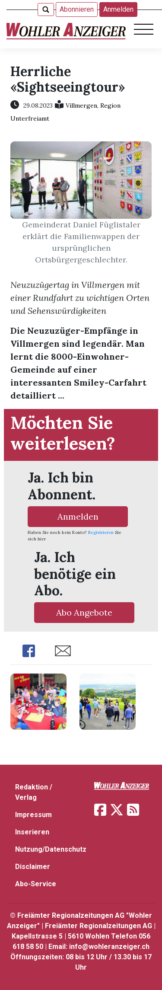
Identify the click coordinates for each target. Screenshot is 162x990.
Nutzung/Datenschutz (50, 849)
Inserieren (32, 832)
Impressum (33, 815)
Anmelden (118, 9)
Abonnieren (77, 9)
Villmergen (81, 105)
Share (29, 650)
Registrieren (101, 532)
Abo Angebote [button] (84, 612)
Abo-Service (35, 884)
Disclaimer (32, 866)
